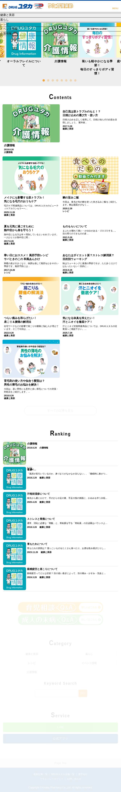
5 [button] (62, 81)
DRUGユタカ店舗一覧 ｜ (64, 774)
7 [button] (71, 81)
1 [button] (44, 81)
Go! (82, 693)
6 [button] (67, 81)
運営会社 (83, 774)
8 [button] (76, 81)
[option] (60, 44)
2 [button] (49, 81)
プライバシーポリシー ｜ (53, 779)
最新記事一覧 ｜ (42, 774)
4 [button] (58, 81)
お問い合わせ (74, 779)
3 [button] (53, 81)
